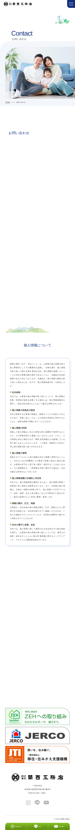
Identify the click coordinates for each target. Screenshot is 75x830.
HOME (7, 102)
